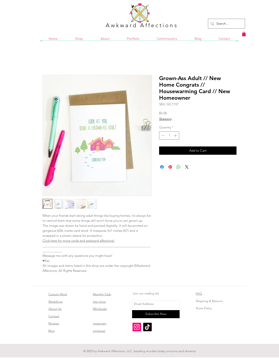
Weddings (55, 302)
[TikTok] (147, 327)
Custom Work (57, 294)
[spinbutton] (169, 135)
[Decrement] (162, 135)
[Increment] (176, 135)
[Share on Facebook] (162, 167)
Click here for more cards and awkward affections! (79, 241)
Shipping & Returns (209, 301)
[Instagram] (137, 327)
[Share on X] (186, 167)
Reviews (53, 323)
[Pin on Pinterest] (170, 167)
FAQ (199, 294)
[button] (244, 34)
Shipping (165, 119)
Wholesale (100, 309)
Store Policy (204, 308)
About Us (54, 309)
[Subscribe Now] (156, 314)
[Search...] (226, 23)
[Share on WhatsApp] (178, 167)
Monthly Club (102, 294)
